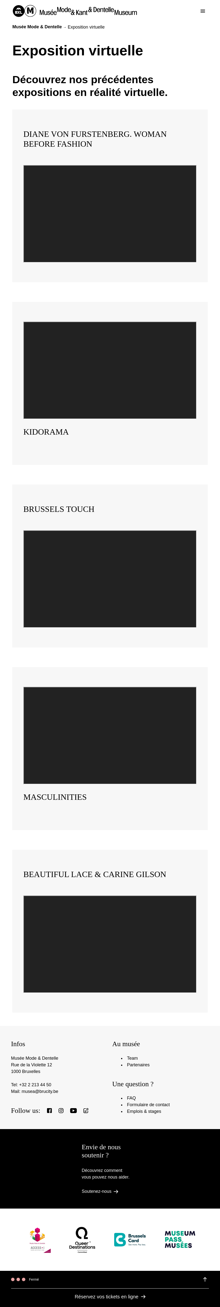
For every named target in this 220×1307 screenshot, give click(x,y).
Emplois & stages (144, 1111)
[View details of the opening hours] (205, 1279)
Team (132, 1058)
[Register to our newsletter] (86, 1110)
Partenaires (138, 1064)
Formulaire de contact (148, 1104)
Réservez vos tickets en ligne (110, 1296)
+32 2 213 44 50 (35, 1084)
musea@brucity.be (40, 1091)
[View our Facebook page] (49, 1110)
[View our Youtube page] (73, 1110)
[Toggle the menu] (203, 11)
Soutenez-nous (100, 1191)
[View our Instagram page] (61, 1110)
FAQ (131, 1098)
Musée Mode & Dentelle (37, 26)
